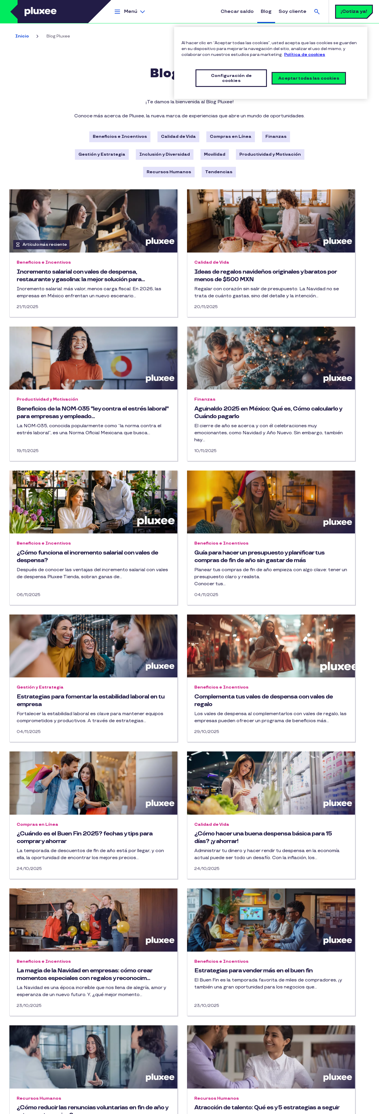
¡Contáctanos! (122, 1050)
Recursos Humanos (169, 171)
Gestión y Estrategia (101, 154)
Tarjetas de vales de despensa (40, 1024)
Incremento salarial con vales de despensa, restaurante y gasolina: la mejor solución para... (63, 279)
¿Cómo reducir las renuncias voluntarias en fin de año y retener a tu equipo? (66, 908)
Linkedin (142, 1027)
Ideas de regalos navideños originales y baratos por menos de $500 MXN (186, 279)
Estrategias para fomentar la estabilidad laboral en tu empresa (63, 593)
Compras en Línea (230, 136)
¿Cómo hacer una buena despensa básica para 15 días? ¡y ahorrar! (65, 744)
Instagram (119, 1027)
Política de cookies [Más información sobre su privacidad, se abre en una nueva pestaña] (304, 54)
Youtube (131, 1027)
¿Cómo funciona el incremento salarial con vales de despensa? (183, 434)
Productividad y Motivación (270, 154)
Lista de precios (188, 1097)
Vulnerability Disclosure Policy (162, 1106)
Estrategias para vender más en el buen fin (310, 744)
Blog (266, 11)
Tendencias (218, 171)
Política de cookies (98, 1097)
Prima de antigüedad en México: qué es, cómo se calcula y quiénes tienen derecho (309, 908)
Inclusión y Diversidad (164, 154)
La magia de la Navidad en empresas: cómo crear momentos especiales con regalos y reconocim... (187, 752)
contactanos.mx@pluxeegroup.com (328, 1044)
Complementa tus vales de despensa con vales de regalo (181, 593)
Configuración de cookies (218, 1106)
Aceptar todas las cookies (308, 78)
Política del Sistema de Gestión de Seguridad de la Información (71, 1106)
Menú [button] (130, 11)
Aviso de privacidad (58, 1097)
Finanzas (276, 136)
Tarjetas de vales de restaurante (43, 1045)
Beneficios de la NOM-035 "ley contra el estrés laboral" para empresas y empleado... (305, 279)
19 (229, 977)
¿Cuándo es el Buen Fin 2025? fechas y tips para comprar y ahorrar (306, 597)
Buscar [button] (317, 11)
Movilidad (214, 154)
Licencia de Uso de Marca (145, 1097)
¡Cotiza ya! (354, 11)
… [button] (215, 976)
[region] (270, 63)
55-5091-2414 (307, 1033)
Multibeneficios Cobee (31, 1067)
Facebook (107, 1027)
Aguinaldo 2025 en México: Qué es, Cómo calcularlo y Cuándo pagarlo (65, 434)
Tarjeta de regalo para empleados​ (43, 1056)
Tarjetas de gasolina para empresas (45, 1035)
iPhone (205, 1036)
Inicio (22, 36)
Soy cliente (292, 11)
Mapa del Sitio (22, 1097)
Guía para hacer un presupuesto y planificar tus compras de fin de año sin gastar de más (312, 438)
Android (228, 1036)
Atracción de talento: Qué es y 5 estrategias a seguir (184, 904)
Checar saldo (237, 11)
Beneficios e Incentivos (120, 136)
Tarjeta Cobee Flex (28, 1077)
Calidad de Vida (178, 136)
